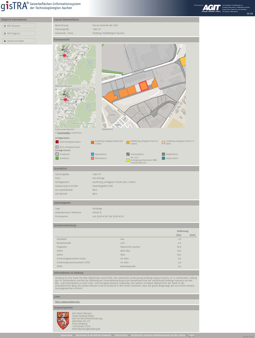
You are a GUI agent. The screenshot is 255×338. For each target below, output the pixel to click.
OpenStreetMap (63, 132)
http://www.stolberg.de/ (67, 301)
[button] (19, 25)
